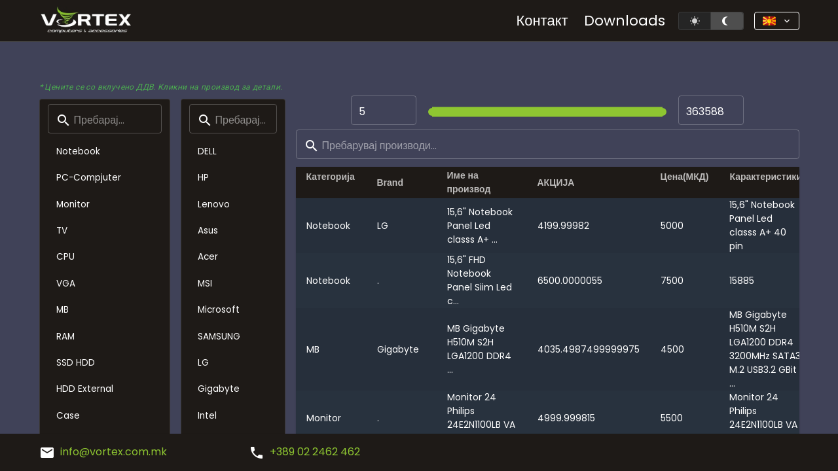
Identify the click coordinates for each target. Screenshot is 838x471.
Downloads (624, 20)
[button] (776, 21)
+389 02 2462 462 (304, 451)
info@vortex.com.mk (103, 451)
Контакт (542, 20)
